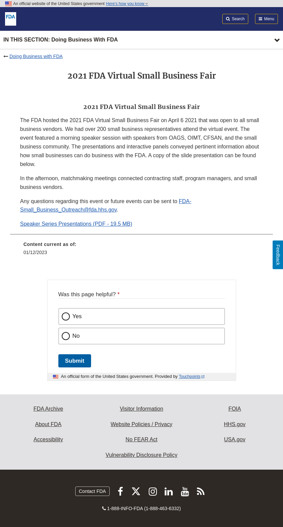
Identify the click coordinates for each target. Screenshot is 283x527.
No (76, 336)
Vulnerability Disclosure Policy (141, 455)
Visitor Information (141, 409)
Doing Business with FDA (36, 56)
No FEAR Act (141, 439)
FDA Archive (48, 409)
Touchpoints (189, 376)
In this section (60, 40)
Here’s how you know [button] (127, 3)
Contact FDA (92, 491)
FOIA (234, 409)
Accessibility (48, 439)
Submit (74, 361)
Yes (77, 316)
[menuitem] (141, 250)
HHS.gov (235, 424)
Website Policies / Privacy (141, 424)
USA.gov (234, 439)
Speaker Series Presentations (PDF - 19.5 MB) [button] (76, 224)
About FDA (48, 424)
